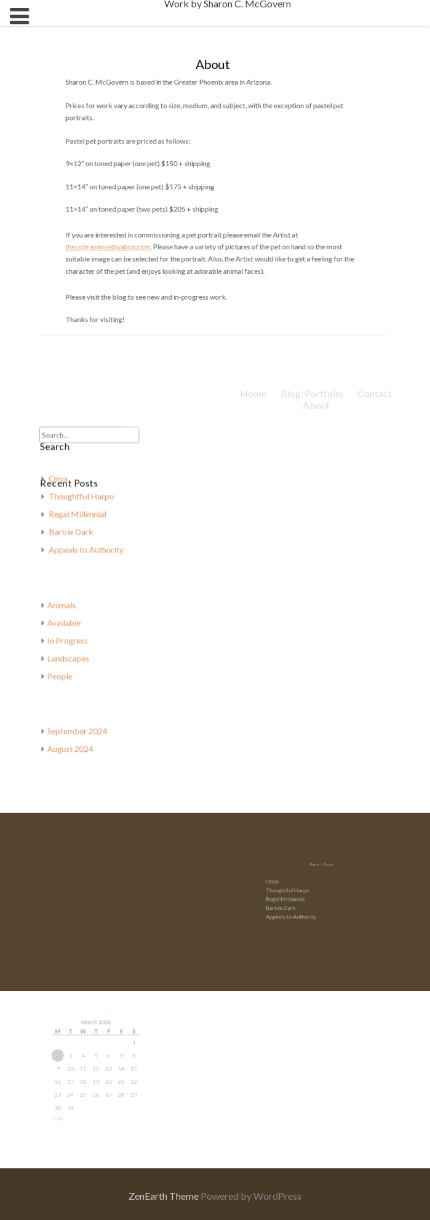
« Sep (68, 1106)
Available (75, 619)
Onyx (70, 486)
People (71, 669)
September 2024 (87, 720)
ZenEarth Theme (165, 1196)
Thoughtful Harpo (91, 503)
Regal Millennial (87, 519)
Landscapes (79, 652)
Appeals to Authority (297, 911)
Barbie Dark (81, 536)
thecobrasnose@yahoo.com (123, 243)
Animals (73, 603)
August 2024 (81, 736)
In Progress (78, 635)
